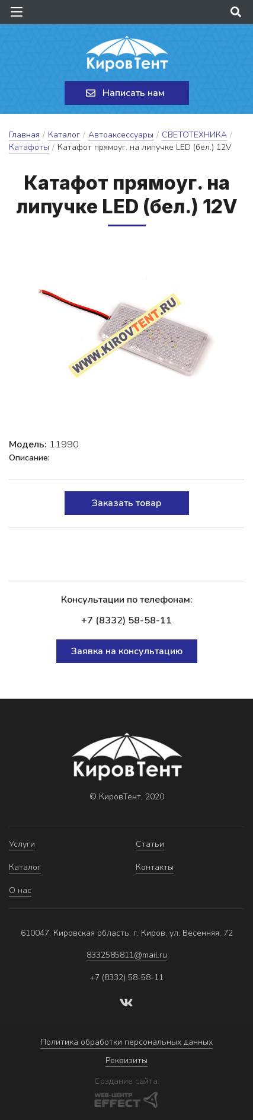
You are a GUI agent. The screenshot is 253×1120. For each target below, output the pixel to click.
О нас (20, 890)
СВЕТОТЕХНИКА (194, 134)
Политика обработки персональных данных (126, 1042)
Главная (24, 134)
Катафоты (29, 147)
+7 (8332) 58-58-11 (126, 620)
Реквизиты (126, 1060)
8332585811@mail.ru (127, 955)
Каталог (64, 134)
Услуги (22, 844)
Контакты (155, 867)
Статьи (150, 844)
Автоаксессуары (120, 134)
